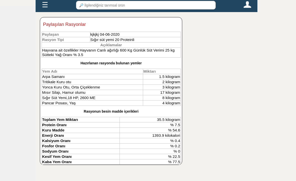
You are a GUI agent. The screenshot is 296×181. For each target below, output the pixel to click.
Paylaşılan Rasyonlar (64, 24)
